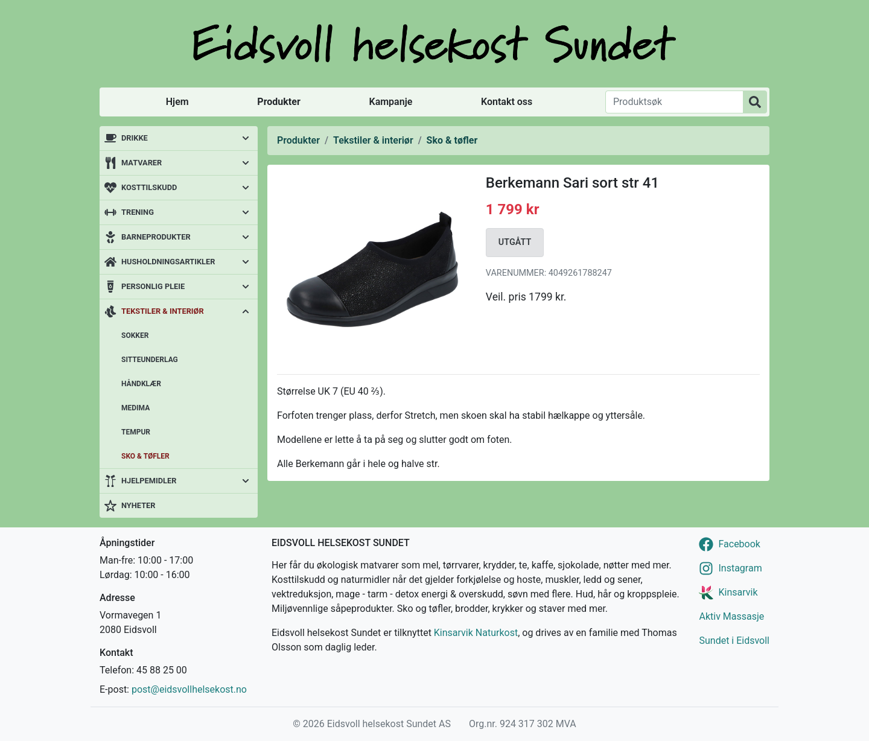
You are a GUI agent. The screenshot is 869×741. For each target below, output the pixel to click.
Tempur (135, 432)
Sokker (134, 335)
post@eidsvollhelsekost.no (189, 689)
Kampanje (390, 101)
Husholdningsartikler (168, 261)
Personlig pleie (153, 286)
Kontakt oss (506, 101)
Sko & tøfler (145, 456)
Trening (137, 212)
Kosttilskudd (149, 187)
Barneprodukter (156, 236)
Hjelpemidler (148, 480)
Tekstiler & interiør (162, 311)
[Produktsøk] (674, 102)
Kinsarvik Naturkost (476, 632)
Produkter (278, 101)
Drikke (134, 137)
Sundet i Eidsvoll (734, 640)
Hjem (177, 101)
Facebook (739, 544)
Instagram (740, 568)
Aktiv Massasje (731, 616)
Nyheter (138, 505)
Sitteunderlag (149, 359)
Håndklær (141, 384)
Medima (135, 408)
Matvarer (141, 162)
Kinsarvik (737, 592)
